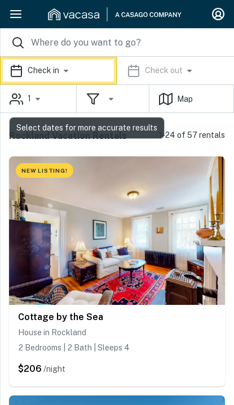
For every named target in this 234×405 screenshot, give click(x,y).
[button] (117, 70)
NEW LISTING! (44, 170)
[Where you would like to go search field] (117, 42)
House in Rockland (52, 332)
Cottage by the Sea (60, 317)
